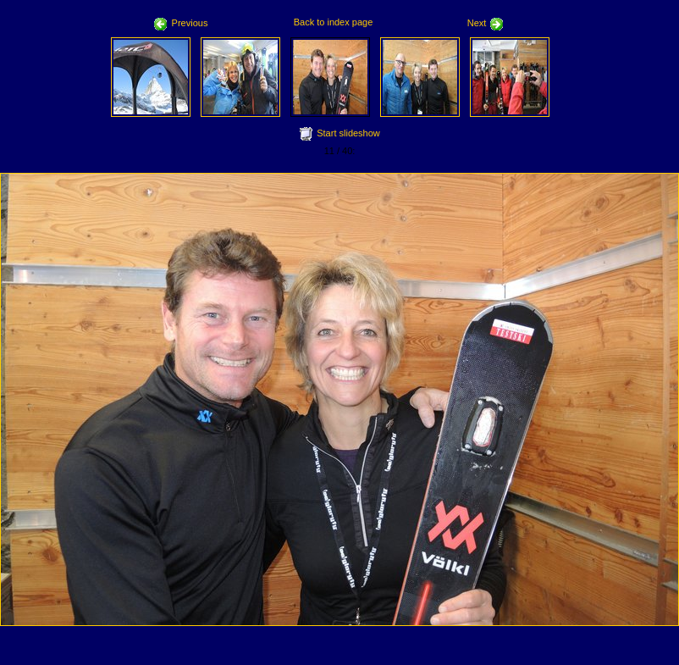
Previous (181, 23)
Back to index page (333, 22)
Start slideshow (348, 133)
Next (486, 23)
